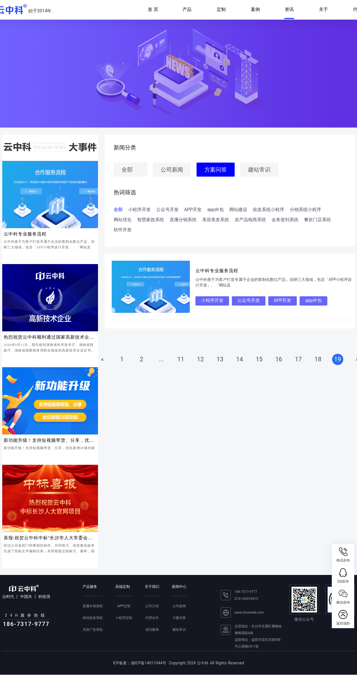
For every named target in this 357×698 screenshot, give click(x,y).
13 (219, 359)
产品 (187, 9)
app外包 (215, 209)
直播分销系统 (183, 220)
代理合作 (152, 618)
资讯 (289, 9)
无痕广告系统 (93, 629)
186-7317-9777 (246, 592)
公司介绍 (152, 606)
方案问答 (215, 169)
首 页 (153, 9)
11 (180, 359)
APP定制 (123, 606)
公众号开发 (167, 209)
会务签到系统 (285, 220)
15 (259, 359)
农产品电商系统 (250, 220)
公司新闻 (172, 169)
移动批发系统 (93, 618)
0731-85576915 (246, 599)
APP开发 (193, 209)
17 (298, 359)
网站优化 (123, 220)
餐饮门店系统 (317, 220)
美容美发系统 (215, 220)
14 (239, 359)
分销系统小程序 (305, 209)
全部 (127, 169)
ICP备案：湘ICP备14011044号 (139, 663)
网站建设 (238, 209)
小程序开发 (139, 209)
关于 (323, 9)
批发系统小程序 (268, 209)
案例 (255, 9)
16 (278, 359)
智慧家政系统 (150, 220)
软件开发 (123, 230)
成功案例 (152, 629)
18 (317, 359)
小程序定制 (123, 618)
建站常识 (259, 169)
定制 (221, 9)
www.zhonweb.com (249, 612)
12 (200, 359)
